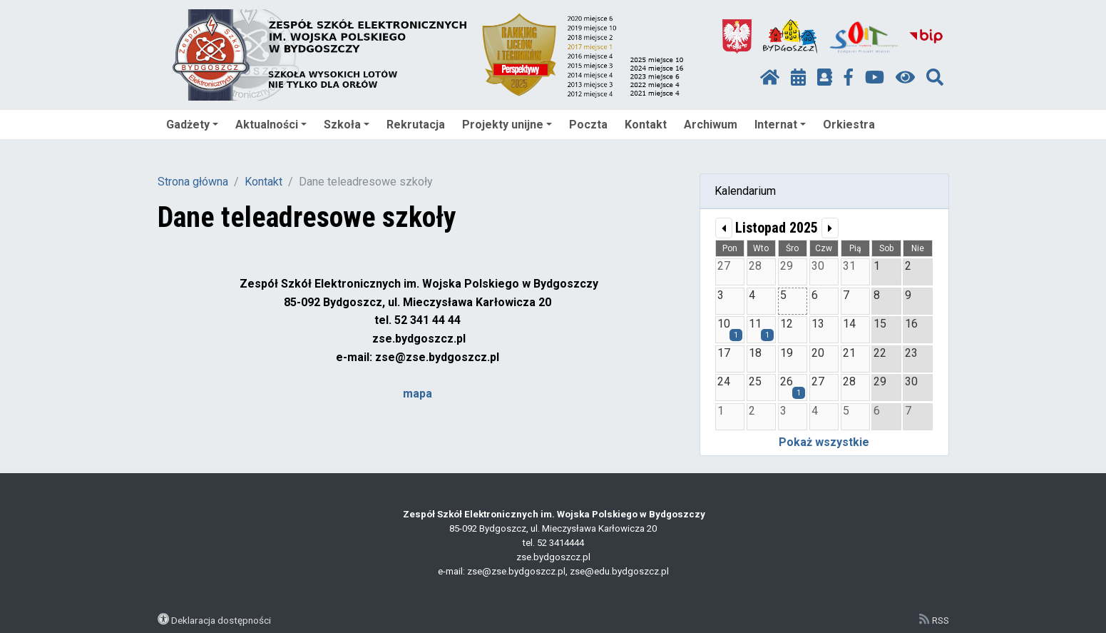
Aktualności (271, 124)
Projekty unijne (507, 124)
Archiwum (710, 124)
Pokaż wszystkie (824, 442)
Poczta (588, 124)
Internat (780, 124)
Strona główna (193, 181)
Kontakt (646, 124)
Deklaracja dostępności (221, 620)
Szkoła (346, 124)
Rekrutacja (415, 124)
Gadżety (192, 124)
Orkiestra (849, 124)
